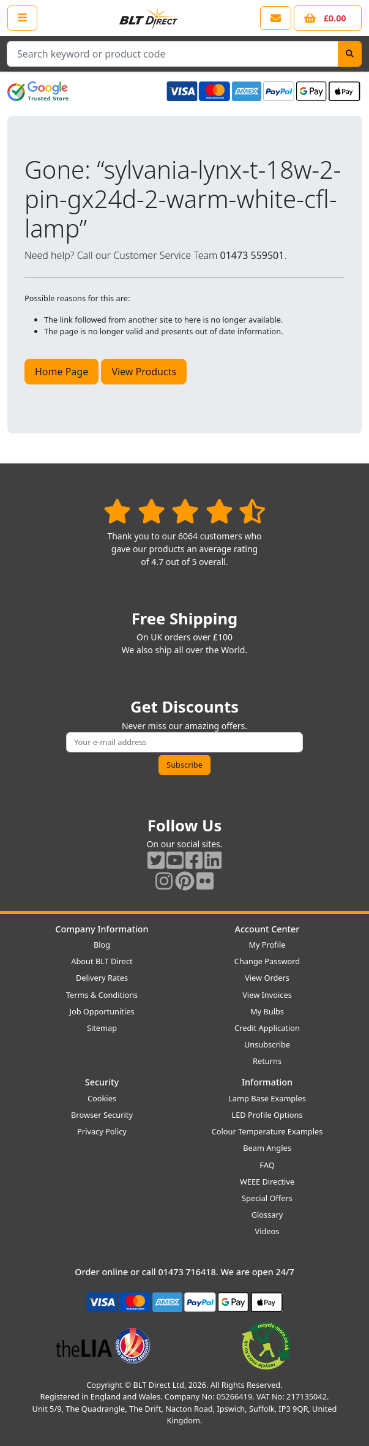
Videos (267, 1231)
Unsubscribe (267, 1044)
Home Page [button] (61, 371)
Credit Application (267, 1027)
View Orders (267, 977)
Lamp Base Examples (267, 1098)
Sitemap (102, 1027)
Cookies (102, 1098)
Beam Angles (267, 1147)
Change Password (267, 961)
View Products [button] (143, 371)
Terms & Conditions (102, 994)
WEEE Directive (267, 1181)
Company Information (101, 929)
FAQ (266, 1165)
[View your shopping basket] (328, 18)
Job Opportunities (101, 1011)
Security (102, 1082)
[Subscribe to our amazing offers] (184, 742)
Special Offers (267, 1198)
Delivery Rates (102, 977)
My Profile (266, 944)
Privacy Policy (102, 1131)
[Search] (350, 54)
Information (267, 1082)
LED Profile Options (266, 1114)
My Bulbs (267, 1011)
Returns (267, 1060)
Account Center (267, 929)
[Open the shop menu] (22, 18)
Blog (102, 944)
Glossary (267, 1214)
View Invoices (267, 994)
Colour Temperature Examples (267, 1131)
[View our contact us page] (275, 18)
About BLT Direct (102, 961)
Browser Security (102, 1114)
